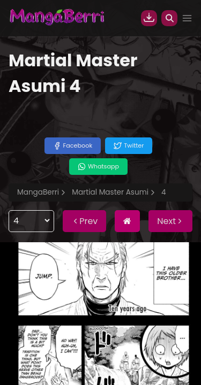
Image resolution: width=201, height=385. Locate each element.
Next (170, 221)
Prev (84, 221)
